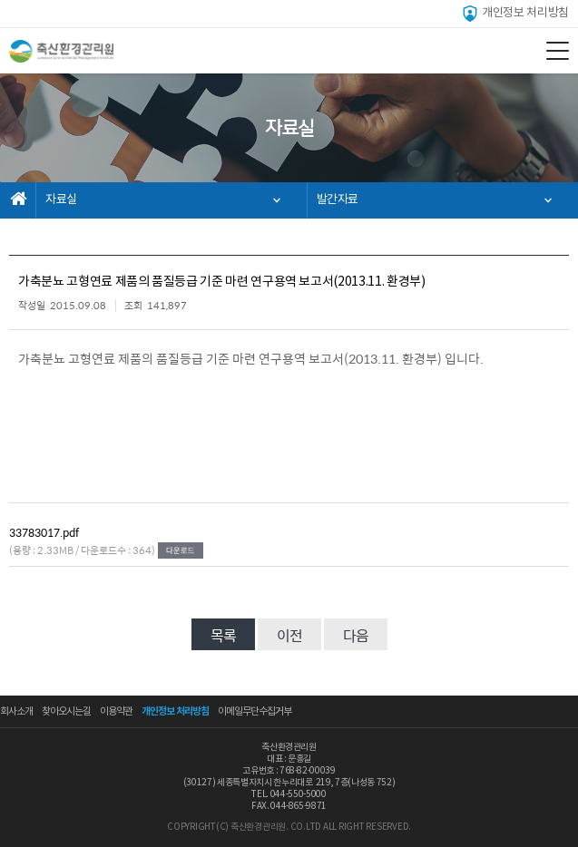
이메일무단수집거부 (254, 711)
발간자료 (338, 200)
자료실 (61, 200)
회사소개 (16, 711)
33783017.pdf (44, 532)
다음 (355, 635)
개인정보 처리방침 (515, 14)
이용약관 (116, 711)
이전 (289, 635)
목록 (223, 635)
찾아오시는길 (66, 711)
